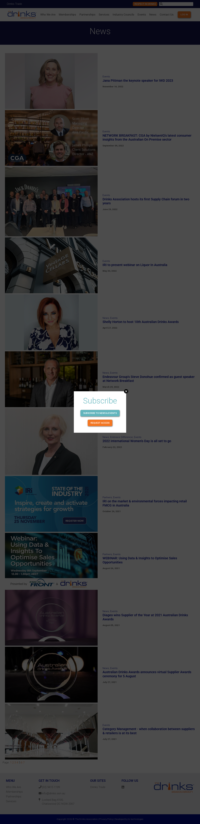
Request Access (100, 422)
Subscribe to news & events (100, 413)
